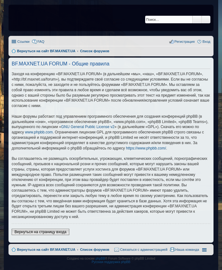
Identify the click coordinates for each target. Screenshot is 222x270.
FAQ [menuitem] (40, 41)
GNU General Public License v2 (87, 127)
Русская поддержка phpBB (111, 262)
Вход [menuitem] (206, 41)
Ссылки (23, 41)
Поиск (197, 19)
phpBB (100, 258)
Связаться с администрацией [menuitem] (143, 249)
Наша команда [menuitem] (187, 249)
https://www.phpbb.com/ (146, 148)
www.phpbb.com (39, 132)
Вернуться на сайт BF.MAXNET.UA (46, 249)
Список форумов (94, 249)
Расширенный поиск (206, 19)
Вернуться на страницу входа (40, 232)
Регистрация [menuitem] (184, 41)
